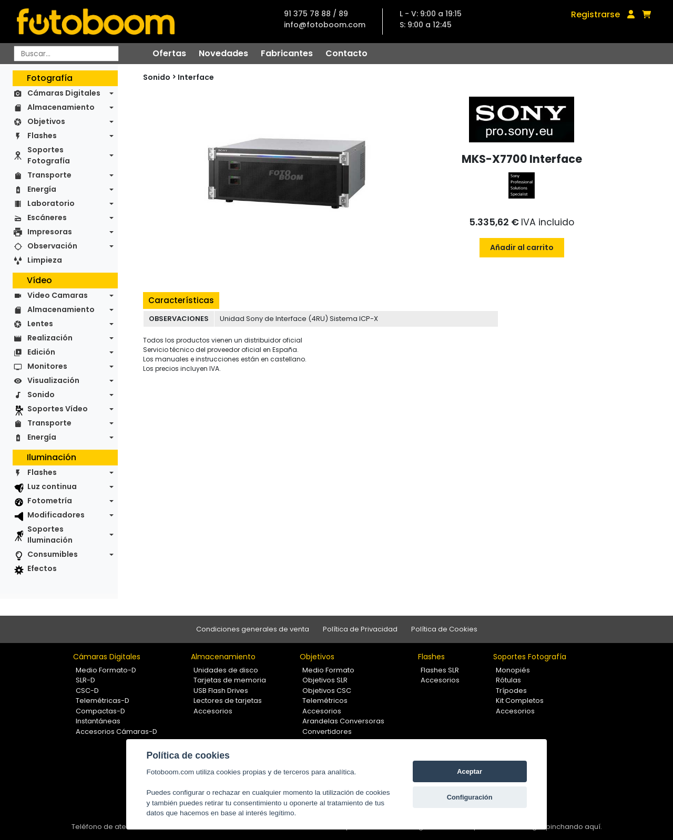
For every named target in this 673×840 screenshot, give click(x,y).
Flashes (42, 135)
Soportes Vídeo (57, 408)
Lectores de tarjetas (227, 701)
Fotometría (49, 500)
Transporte (49, 175)
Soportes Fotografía (48, 155)
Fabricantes (287, 53)
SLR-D (85, 680)
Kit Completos (520, 701)
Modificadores (56, 515)
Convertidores (327, 732)
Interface (196, 77)
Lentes (40, 323)
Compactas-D (100, 711)
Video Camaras (57, 295)
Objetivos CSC (326, 691)
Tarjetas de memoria (229, 680)
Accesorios (212, 711)
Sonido (41, 394)
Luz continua (52, 486)
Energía (41, 189)
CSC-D (87, 691)
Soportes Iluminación (50, 534)
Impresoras (49, 231)
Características (181, 300)
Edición (41, 352)
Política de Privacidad (360, 629)
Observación (52, 246)
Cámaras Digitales (63, 93)
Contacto (346, 53)
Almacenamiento (61, 107)
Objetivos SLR (325, 680)
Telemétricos (325, 701)
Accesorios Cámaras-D (116, 732)
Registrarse (595, 14)
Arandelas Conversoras (343, 721)
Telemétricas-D (102, 701)
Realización (50, 338)
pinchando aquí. (574, 827)
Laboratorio (51, 203)
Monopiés (513, 670)
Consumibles (52, 554)
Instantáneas (98, 721)
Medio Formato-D (106, 670)
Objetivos (46, 121)
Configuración (470, 797)
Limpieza (44, 260)
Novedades (223, 53)
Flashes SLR (440, 670)
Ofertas (169, 53)
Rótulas (508, 680)
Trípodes (511, 691)
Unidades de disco (225, 670)
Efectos (42, 568)
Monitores (47, 366)
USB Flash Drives (220, 691)
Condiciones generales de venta (252, 629)
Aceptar (469, 771)
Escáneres (47, 217)
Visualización (53, 380)
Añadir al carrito (522, 247)
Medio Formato (328, 670)
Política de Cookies (444, 629)
